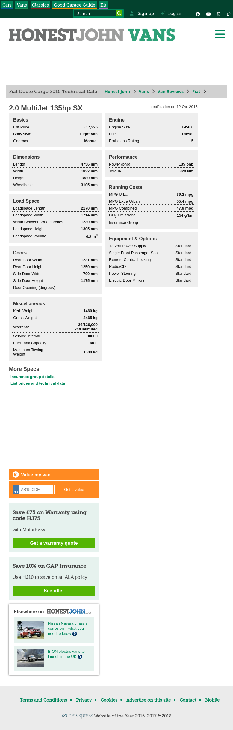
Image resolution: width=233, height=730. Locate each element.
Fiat (196, 91)
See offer (54, 590)
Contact (188, 700)
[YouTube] (208, 13)
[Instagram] (218, 13)
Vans (22, 5)
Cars (7, 5)
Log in (171, 13)
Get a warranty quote (54, 543)
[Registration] (33, 489)
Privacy (84, 700)
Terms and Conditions (43, 700)
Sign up (142, 13)
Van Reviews (171, 91)
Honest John (117, 91)
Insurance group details (32, 376)
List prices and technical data (37, 383)
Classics (40, 5)
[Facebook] (197, 13)
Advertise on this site (148, 700)
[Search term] (98, 13)
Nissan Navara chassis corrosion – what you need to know (67, 628)
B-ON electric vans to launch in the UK (66, 654)
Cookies (109, 700)
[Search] (119, 13)
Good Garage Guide (74, 5)
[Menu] (220, 34)
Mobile (212, 700)
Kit (103, 5)
